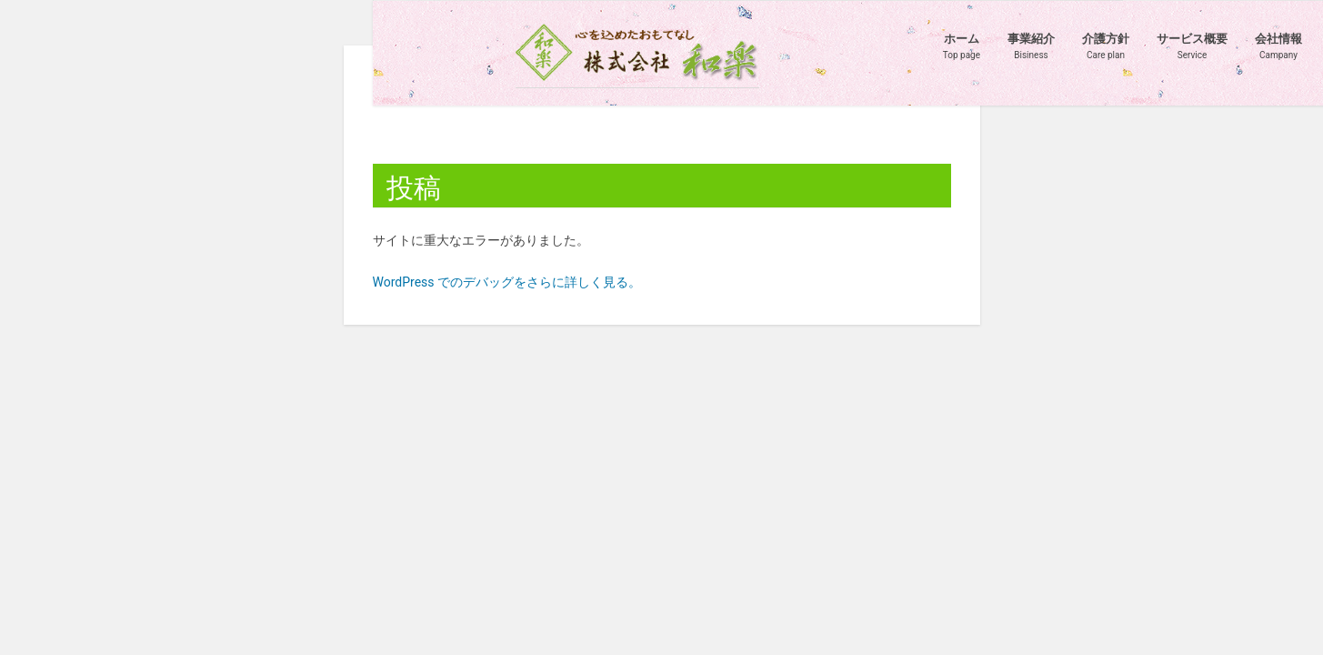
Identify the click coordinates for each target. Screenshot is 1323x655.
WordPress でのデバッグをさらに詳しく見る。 (507, 282)
